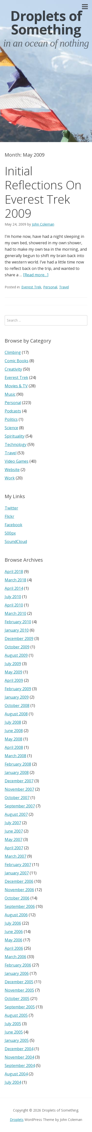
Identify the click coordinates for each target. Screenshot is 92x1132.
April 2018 (14, 571)
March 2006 (15, 956)
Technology (15, 444)
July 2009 (13, 663)
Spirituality (15, 436)
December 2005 (19, 981)
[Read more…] (35, 275)
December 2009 (19, 638)
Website (12, 469)
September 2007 (20, 806)
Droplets (17, 1119)
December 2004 (19, 1048)
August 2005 (16, 1015)
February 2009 (18, 688)
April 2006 (14, 948)
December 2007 (19, 781)
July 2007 (13, 822)
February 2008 (18, 764)
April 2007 (14, 848)
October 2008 (17, 705)
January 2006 (17, 973)
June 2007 (14, 831)
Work (10, 478)
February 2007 (18, 864)
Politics (11, 419)
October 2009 (17, 647)
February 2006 (18, 965)
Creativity (13, 369)
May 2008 (13, 739)
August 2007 (16, 814)
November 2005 (19, 990)
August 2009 (16, 655)
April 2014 (14, 588)
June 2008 (14, 730)
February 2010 (18, 621)
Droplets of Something (46, 22)
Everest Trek (31, 287)
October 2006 (17, 898)
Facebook (13, 524)
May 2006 (13, 940)
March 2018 (15, 580)
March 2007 (15, 856)
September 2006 (20, 906)
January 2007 (17, 873)
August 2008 (16, 714)
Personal (50, 287)
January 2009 (17, 697)
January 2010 (17, 630)
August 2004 (16, 1074)
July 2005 (13, 1023)
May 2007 (13, 839)
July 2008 (13, 722)
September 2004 (20, 1065)
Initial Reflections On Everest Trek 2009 (43, 192)
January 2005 (17, 1040)
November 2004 (19, 1057)
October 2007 (17, 797)
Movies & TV (16, 386)
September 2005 (20, 1007)
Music (10, 394)
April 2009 (14, 680)
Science (11, 427)
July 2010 (13, 596)
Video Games (16, 461)
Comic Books (16, 360)
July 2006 (13, 923)
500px (10, 533)
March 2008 (15, 755)
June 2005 (14, 1032)
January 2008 (17, 772)
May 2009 (13, 672)
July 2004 (13, 1082)
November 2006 (19, 889)
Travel (64, 287)
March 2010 (15, 613)
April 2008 (14, 747)
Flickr (9, 516)
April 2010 (14, 605)
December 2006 (19, 881)
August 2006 (16, 915)
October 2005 (17, 998)
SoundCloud (16, 541)
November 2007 (19, 789)
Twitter (11, 508)
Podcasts (13, 411)
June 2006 (14, 931)
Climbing (13, 352)
